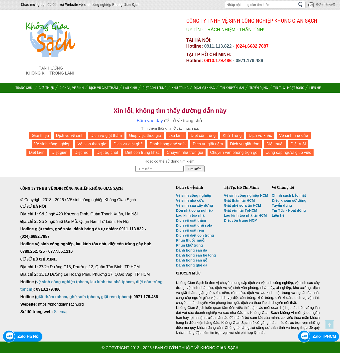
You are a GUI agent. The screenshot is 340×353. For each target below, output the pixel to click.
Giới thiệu (40, 135)
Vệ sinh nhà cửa (293, 135)
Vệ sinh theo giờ (92, 144)
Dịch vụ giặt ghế (127, 144)
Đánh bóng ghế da (192, 265)
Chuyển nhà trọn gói (185, 152)
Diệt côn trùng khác (142, 152)
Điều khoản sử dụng (289, 200)
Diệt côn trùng (203, 135)
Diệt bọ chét (107, 152)
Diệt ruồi (298, 144)
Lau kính (176, 135)
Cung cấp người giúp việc (288, 152)
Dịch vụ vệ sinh (70, 135)
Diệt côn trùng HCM (240, 220)
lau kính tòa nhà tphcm (112, 282)
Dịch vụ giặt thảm (106, 135)
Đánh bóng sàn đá (191, 250)
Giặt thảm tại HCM (239, 200)
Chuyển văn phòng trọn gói (234, 152)
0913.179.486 (218, 60)
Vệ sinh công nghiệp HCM (246, 195)
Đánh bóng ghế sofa (168, 144)
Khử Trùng (232, 135)
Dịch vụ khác (260, 135)
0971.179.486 (249, 60)
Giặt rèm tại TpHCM (240, 210)
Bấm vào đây (150, 120)
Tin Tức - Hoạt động (289, 210)
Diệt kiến (36, 152)
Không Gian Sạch (219, 348)
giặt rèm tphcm (115, 297)
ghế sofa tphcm (84, 297)
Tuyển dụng (282, 205)
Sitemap (61, 312)
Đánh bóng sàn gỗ (192, 260)
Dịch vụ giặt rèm (244, 144)
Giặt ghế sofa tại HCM (242, 205)
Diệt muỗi (275, 144)
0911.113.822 (218, 46)
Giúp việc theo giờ (145, 135)
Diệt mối (82, 152)
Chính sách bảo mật (289, 195)
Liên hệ (278, 215)
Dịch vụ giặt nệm (208, 144)
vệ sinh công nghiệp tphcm (62, 282)
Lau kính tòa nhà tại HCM (245, 215)
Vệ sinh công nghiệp (52, 144)
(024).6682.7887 (252, 46)
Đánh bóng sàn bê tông (196, 255)
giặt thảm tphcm (51, 297)
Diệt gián (59, 152)
